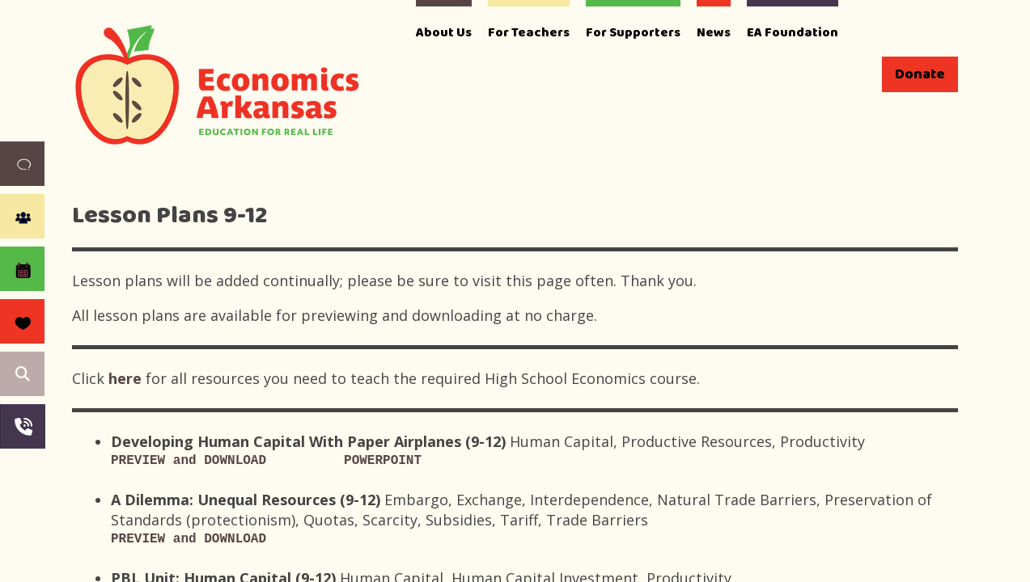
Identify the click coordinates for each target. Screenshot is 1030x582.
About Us (444, 33)
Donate (920, 74)
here (127, 378)
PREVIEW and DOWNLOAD (188, 461)
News (714, 33)
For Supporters (633, 33)
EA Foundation (792, 33)
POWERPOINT (383, 461)
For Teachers (529, 33)
